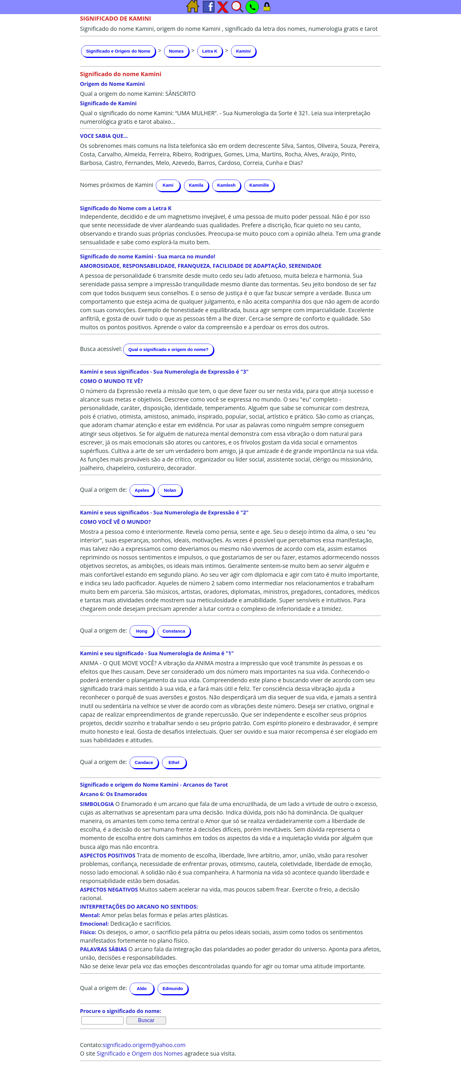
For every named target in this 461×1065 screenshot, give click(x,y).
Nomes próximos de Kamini (116, 185)
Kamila (196, 185)
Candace (144, 762)
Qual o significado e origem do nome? (168, 349)
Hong (141, 630)
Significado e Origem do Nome (118, 51)
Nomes (176, 51)
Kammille (259, 185)
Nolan (170, 490)
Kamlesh (226, 185)
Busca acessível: (101, 349)
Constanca (174, 630)
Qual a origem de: (103, 490)
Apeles (142, 490)
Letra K (210, 51)
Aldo (141, 988)
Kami (168, 185)
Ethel (173, 762)
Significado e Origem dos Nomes (140, 1053)
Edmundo (173, 988)
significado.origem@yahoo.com (144, 1045)
